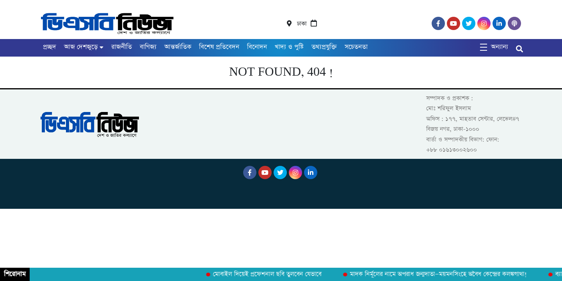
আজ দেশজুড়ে (81, 47)
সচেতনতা (356, 47)
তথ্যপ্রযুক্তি (324, 47)
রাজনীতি (121, 47)
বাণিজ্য (148, 47)
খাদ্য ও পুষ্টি (289, 47)
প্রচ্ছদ (49, 47)
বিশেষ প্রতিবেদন (219, 47)
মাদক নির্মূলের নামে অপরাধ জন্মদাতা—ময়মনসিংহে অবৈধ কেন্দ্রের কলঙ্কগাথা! (439, 274)
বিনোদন (257, 47)
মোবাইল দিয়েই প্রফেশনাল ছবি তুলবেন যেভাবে (268, 274)
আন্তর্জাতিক (177, 47)
